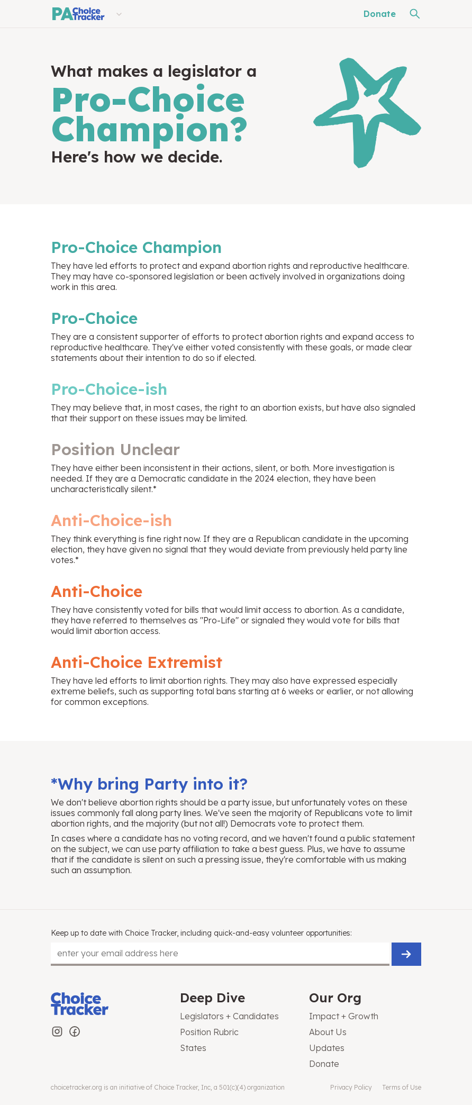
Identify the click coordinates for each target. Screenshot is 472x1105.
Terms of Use (401, 1087)
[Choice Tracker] (107, 1004)
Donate (380, 13)
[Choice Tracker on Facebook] (75, 1031)
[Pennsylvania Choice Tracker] (78, 13)
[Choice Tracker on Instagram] (57, 1031)
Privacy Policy (351, 1087)
